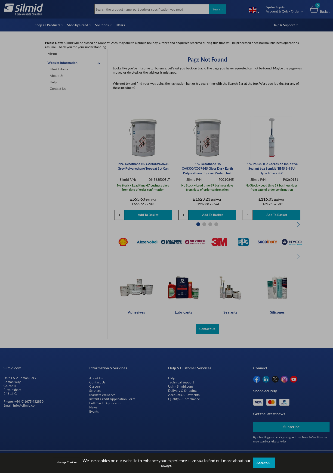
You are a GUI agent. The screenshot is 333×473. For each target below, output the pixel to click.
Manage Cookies (67, 462)
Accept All (263, 463)
